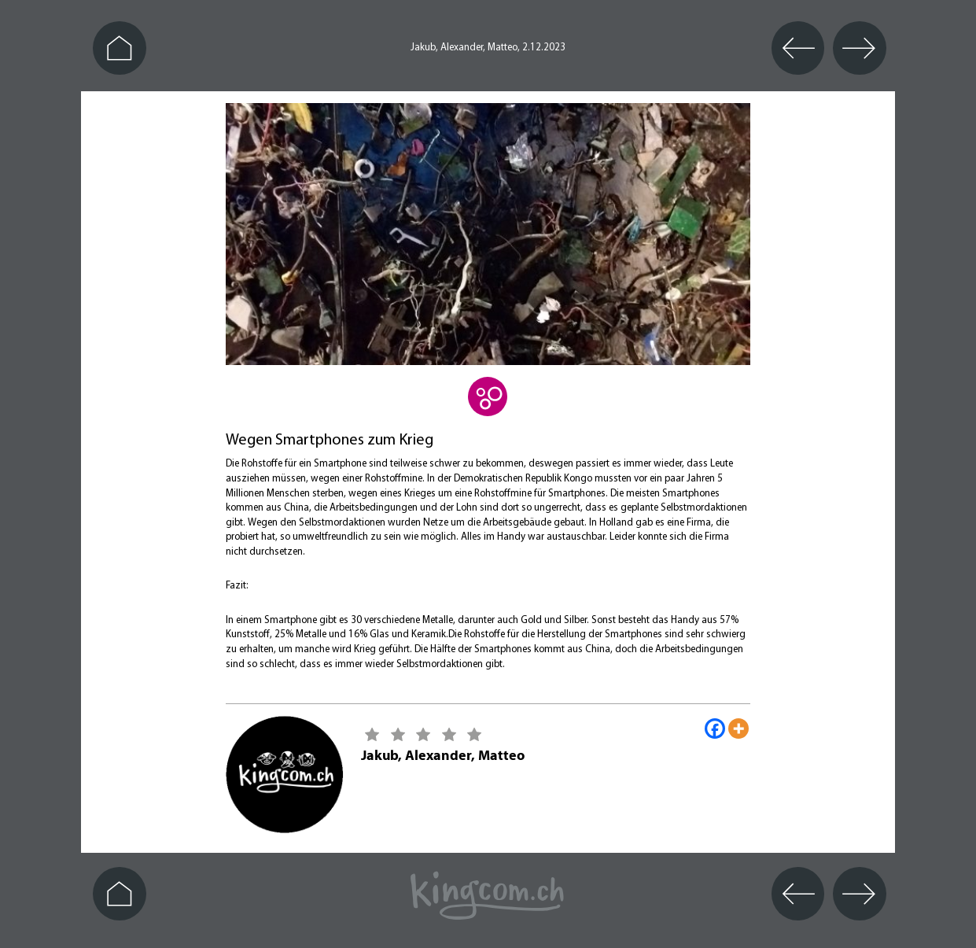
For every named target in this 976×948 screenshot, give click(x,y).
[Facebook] (715, 728)
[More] (738, 728)
